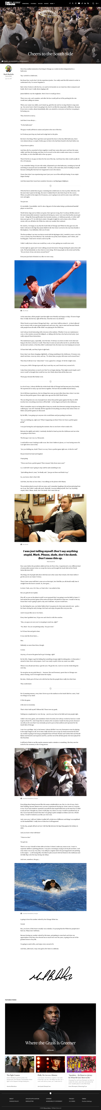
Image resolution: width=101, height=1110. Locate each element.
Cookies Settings (87, 1101)
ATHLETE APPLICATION (32, 1098)
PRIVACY (71, 1098)
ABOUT (11, 1098)
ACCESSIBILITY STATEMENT (54, 1101)
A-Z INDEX (72, 1101)
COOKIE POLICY (14, 1101)
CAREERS (48, 1098)
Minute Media (47, 1108)
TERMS (84, 1098)
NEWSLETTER (29, 1101)
